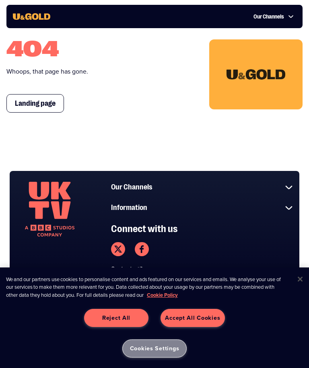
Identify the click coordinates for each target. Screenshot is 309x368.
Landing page (35, 103)
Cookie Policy (162, 295)
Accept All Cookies (192, 317)
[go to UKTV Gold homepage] (31, 16)
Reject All (116, 317)
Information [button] (202, 208)
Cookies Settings (154, 348)
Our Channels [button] (273, 16)
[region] (154, 317)
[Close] (300, 279)
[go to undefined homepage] (49, 209)
